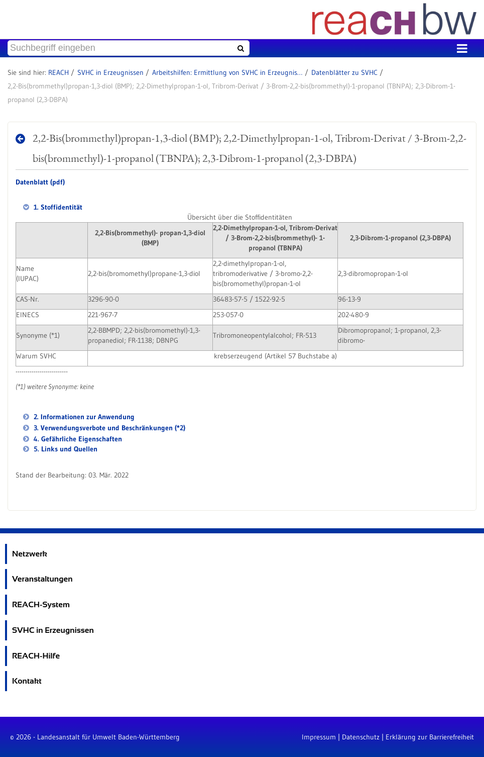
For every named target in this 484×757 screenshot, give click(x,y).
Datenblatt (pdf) (40, 181)
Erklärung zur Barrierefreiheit (430, 736)
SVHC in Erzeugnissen (110, 72)
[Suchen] (239, 48)
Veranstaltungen (42, 579)
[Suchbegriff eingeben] (128, 48)
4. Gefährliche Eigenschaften (77, 438)
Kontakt (27, 681)
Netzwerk (29, 553)
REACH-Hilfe (36, 655)
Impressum (319, 736)
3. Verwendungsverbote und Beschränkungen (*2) (108, 427)
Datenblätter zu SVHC (344, 72)
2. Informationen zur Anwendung (83, 416)
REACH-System (41, 604)
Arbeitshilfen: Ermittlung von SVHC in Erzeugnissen (227, 72)
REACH (58, 72)
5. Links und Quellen (64, 448)
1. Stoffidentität (57, 207)
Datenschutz (361, 736)
